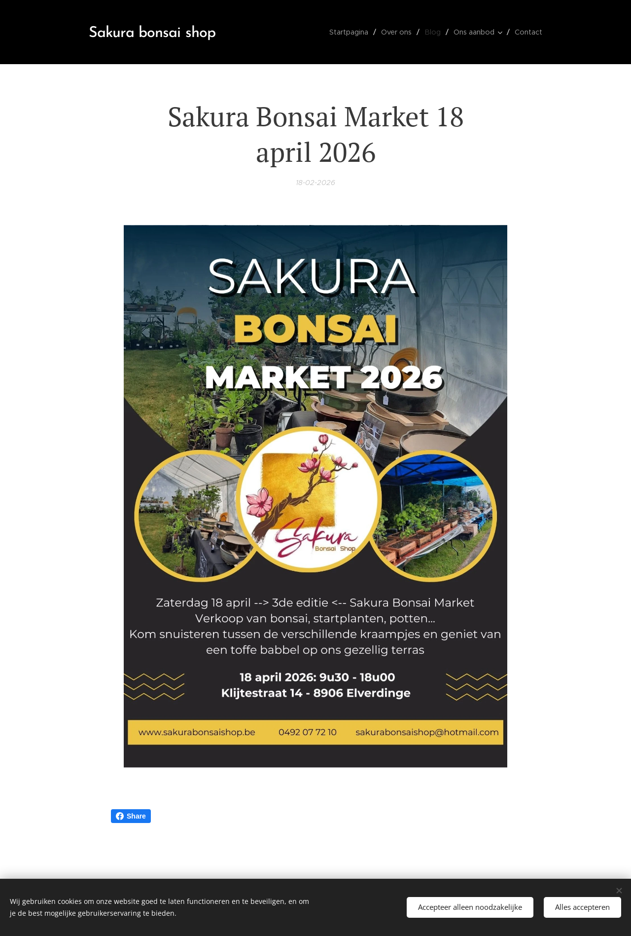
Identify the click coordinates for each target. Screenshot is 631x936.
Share (131, 816)
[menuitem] (354, 32)
